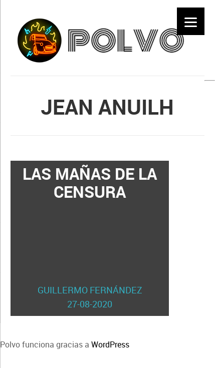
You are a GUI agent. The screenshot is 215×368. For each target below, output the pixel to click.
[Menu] (190, 21)
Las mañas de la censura (90, 237)
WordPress (110, 344)
